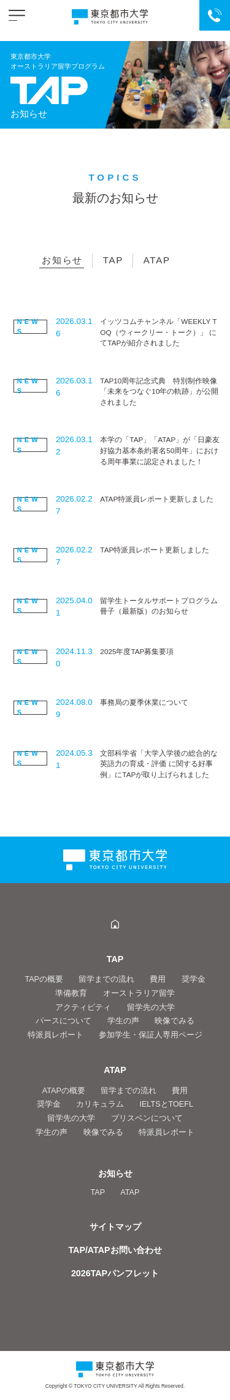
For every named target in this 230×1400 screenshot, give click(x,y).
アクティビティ (83, 1007)
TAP (113, 260)
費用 (158, 979)
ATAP (157, 260)
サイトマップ (115, 1227)
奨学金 (193, 979)
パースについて (63, 1021)
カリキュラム (100, 1104)
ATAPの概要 (63, 1090)
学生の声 (123, 1021)
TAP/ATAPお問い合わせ (114, 1250)
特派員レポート (55, 1035)
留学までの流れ (106, 979)
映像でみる (174, 1021)
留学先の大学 (151, 1007)
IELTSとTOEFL (166, 1104)
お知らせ (62, 260)
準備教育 (71, 993)
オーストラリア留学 (139, 993)
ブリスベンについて (147, 1118)
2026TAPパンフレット (115, 1273)
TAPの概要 (44, 979)
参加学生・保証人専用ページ (150, 1035)
